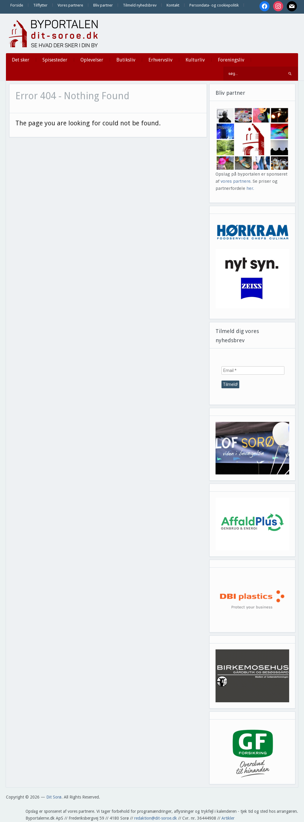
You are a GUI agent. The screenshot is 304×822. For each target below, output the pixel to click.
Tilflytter (40, 5)
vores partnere (236, 181)
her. (250, 188)
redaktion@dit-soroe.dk (155, 818)
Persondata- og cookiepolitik (214, 5)
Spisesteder (54, 60)
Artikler (228, 818)
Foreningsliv (231, 60)
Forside (16, 5)
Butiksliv (125, 60)
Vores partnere (70, 5)
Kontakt (173, 5)
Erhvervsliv (160, 60)
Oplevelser (91, 60)
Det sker (20, 60)
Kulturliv (195, 60)
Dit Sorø (53, 797)
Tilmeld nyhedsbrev (139, 5)
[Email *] (252, 370)
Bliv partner (103, 5)
